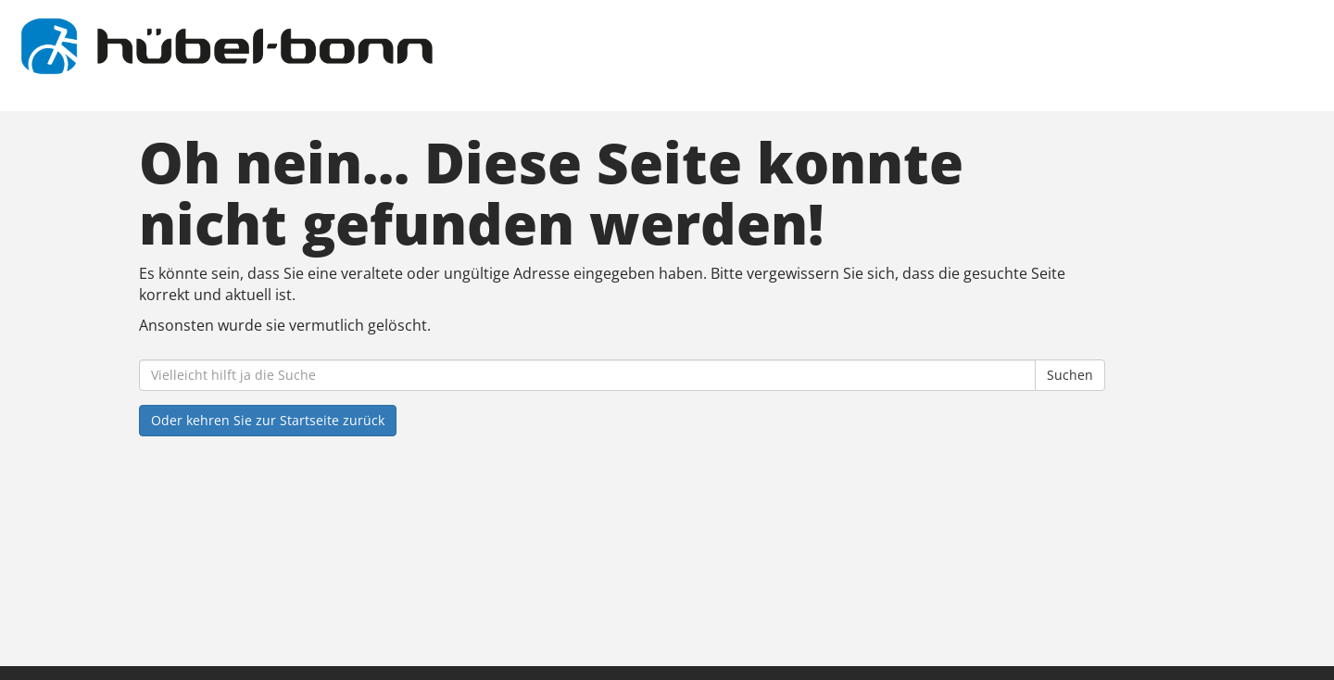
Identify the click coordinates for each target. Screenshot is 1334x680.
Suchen (1070, 375)
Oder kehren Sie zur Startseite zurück (267, 420)
